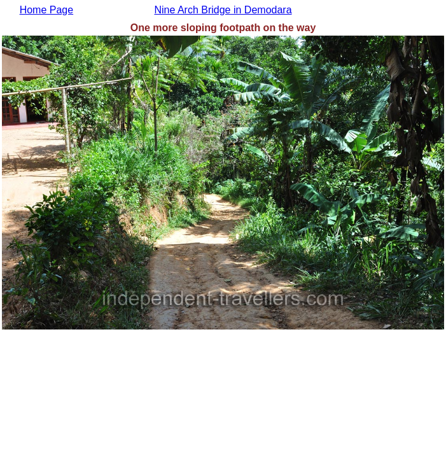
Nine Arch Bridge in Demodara (222, 9)
